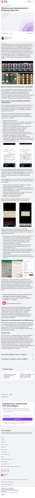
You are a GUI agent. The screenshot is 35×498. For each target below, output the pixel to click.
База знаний (4, 452)
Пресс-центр (4, 444)
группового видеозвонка (23, 106)
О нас (2, 437)
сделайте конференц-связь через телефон (16, 344)
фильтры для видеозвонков (15, 44)
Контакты (3, 442)
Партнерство (4, 449)
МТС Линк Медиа (5, 454)
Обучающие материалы (6, 459)
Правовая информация (6, 484)
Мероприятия (4, 461)
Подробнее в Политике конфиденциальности (10, 492)
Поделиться (31, 33)
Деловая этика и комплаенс (7, 482)
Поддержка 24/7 (5, 464)
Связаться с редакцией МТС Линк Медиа (10, 466)
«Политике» (22, 423)
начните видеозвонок (6, 53)
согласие (8, 422)
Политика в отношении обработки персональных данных (14, 479)
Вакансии (3, 447)
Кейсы (2, 457)
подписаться (17, 419)
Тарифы (3, 440)
